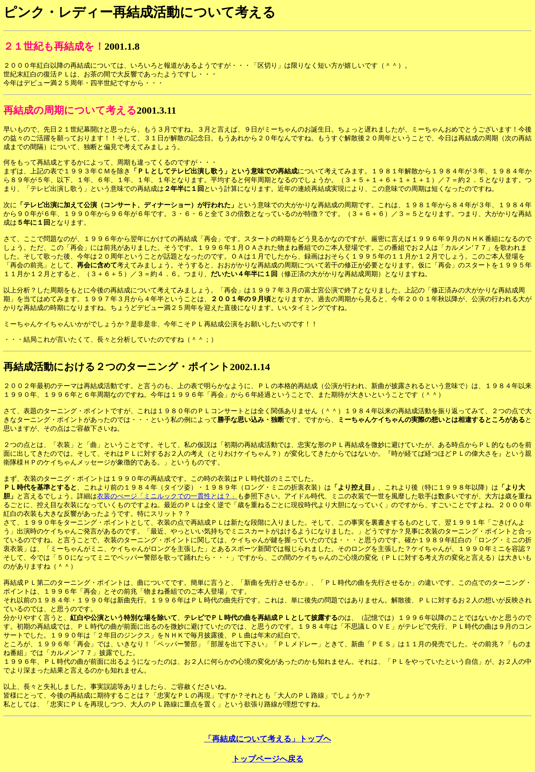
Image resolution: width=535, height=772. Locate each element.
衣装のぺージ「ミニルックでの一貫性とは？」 (167, 496)
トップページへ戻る (267, 758)
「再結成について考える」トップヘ (267, 738)
